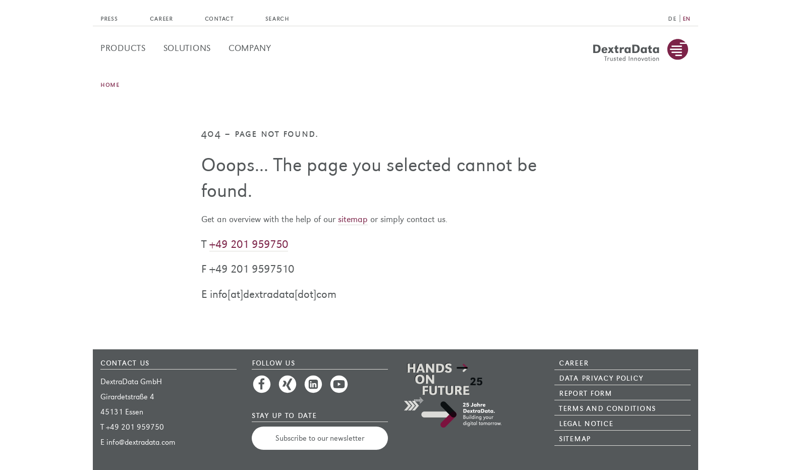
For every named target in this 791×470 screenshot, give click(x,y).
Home (110, 84)
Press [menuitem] (109, 18)
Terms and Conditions (607, 407)
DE (672, 18)
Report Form (585, 392)
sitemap (353, 219)
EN (687, 18)
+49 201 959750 (248, 244)
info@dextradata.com (141, 442)
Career (573, 362)
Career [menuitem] (161, 18)
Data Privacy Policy (601, 377)
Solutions (187, 48)
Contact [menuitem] (219, 18)
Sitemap (575, 438)
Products (123, 48)
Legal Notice (586, 422)
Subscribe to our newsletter (319, 438)
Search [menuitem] (277, 18)
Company (250, 48)
